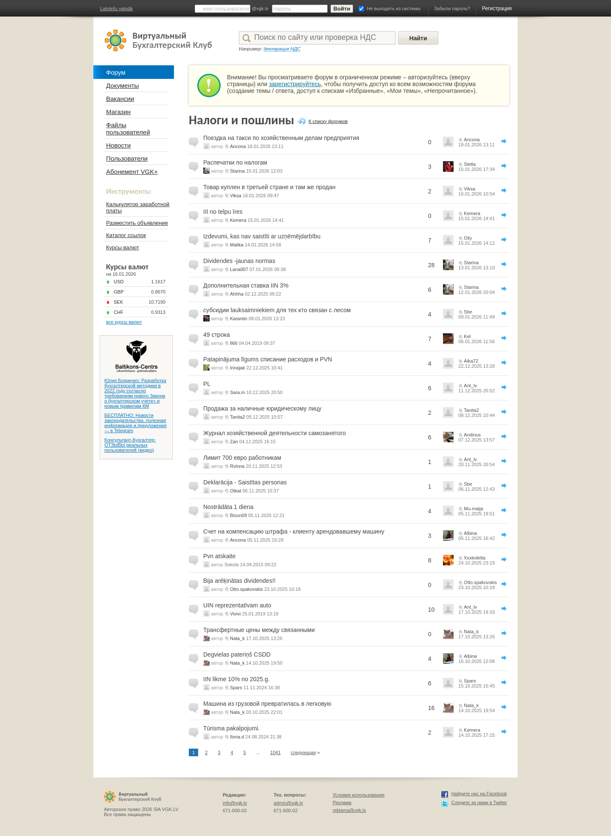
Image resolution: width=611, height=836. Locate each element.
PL (206, 383)
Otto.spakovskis (246, 589)
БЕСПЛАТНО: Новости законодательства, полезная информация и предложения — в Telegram (135, 423)
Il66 (234, 343)
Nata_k (237, 638)
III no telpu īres (223, 211)
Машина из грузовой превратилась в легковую (267, 703)
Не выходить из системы (393, 8)
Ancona (238, 146)
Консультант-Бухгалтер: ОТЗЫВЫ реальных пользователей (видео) (130, 445)
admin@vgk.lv (288, 802)
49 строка (216, 334)
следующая (303, 752)
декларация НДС (281, 48)
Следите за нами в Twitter (479, 802)
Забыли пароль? (452, 8)
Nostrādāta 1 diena (228, 506)
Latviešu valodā (116, 8)
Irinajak (237, 367)
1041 (275, 752)
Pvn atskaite (219, 556)
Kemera (238, 220)
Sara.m (237, 392)
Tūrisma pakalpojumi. (231, 728)
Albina (470, 533)
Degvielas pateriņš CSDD (237, 654)
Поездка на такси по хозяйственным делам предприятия (281, 137)
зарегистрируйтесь (295, 84)
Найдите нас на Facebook (479, 793)
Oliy (468, 237)
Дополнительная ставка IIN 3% (246, 285)
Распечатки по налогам (235, 162)
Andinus (472, 434)
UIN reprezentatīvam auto (237, 605)
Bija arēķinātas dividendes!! (239, 580)
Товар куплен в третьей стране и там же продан (269, 187)
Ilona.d (237, 736)
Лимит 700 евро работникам (242, 457)
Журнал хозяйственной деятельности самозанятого (274, 433)
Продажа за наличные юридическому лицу (262, 408)
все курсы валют (124, 321)
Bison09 (238, 515)
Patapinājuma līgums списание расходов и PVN (267, 359)
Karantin (238, 318)
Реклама (342, 802)
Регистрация (497, 8)
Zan (234, 441)
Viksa (235, 195)
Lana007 (239, 269)
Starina (237, 170)
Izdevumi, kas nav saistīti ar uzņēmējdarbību (261, 236)
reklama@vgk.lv (349, 810)
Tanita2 (237, 416)
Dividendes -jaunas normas (239, 260)
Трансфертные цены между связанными (259, 629)
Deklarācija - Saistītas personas (245, 482)
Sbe (468, 311)
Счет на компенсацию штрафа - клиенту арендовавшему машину (293, 531)
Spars (236, 687)
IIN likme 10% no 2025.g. (236, 679)
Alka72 (471, 360)
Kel (467, 336)
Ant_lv (470, 385)
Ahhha (237, 293)
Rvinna (237, 466)
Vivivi (235, 613)
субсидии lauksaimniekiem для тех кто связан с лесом (277, 310)
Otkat (235, 490)
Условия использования (358, 794)
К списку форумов (328, 121)
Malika (237, 244)
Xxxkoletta (474, 557)
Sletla (470, 164)
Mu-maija (473, 508)
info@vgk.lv (235, 802)
